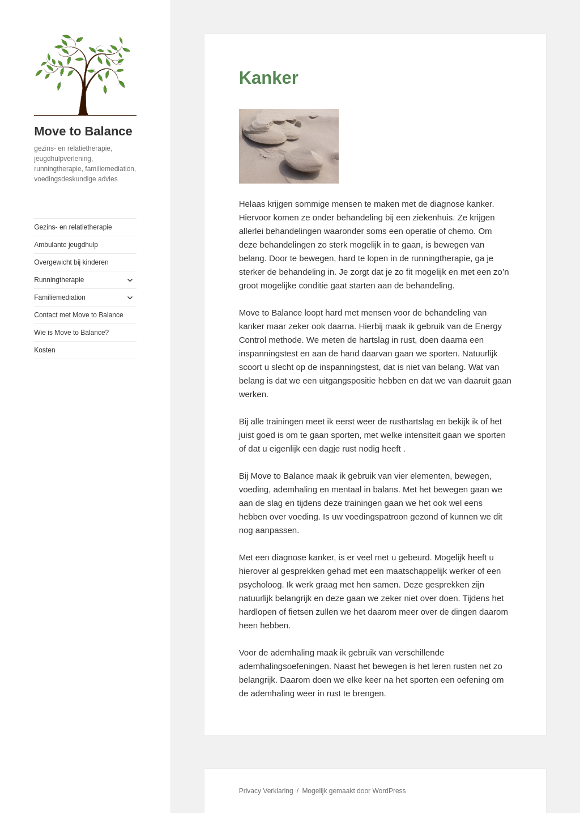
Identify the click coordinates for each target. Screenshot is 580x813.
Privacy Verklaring (266, 791)
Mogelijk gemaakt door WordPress (354, 791)
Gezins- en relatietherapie (73, 227)
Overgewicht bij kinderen (71, 262)
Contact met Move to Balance (78, 315)
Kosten (44, 350)
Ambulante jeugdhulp (66, 245)
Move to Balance (83, 131)
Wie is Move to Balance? (71, 333)
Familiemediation (60, 297)
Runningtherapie (59, 280)
